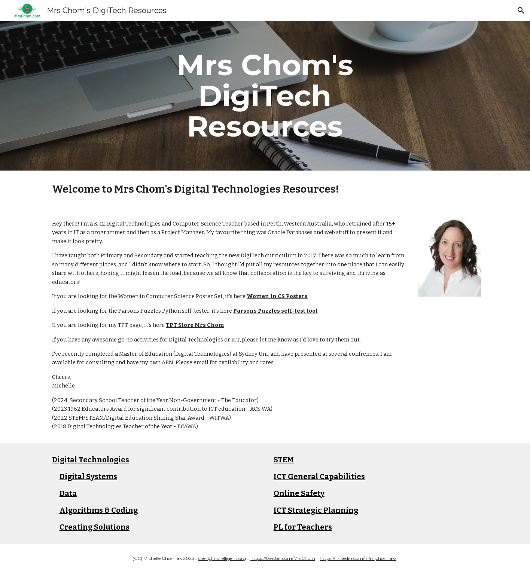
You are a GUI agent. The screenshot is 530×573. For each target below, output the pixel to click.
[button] (521, 10)
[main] (265, 96)
